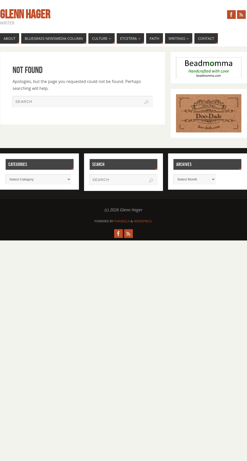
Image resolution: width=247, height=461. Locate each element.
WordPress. (143, 221)
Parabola (122, 221)
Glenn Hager (25, 14)
